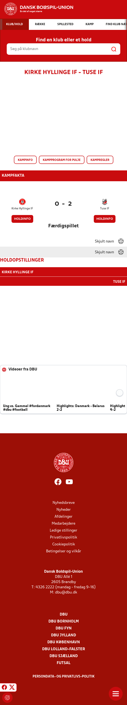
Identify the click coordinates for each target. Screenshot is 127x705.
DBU (64, 614)
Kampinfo (25, 160)
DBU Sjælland (63, 656)
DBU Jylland (63, 635)
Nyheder (63, 509)
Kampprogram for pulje (62, 160)
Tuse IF (104, 208)
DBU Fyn (64, 628)
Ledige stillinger (63, 530)
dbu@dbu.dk (66, 592)
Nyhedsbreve (64, 502)
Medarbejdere (63, 523)
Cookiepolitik (63, 544)
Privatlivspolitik (63, 537)
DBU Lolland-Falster (63, 649)
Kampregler (100, 160)
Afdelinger (63, 516)
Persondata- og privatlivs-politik (64, 676)
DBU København (63, 642)
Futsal (63, 663)
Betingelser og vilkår (63, 551)
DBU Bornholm (63, 621)
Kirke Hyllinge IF (22, 208)
